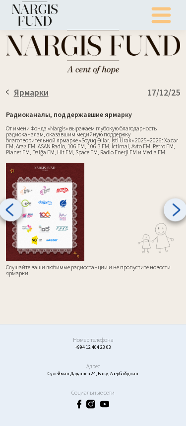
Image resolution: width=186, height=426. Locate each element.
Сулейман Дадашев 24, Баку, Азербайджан (93, 373)
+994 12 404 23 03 (93, 347)
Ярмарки (27, 92)
